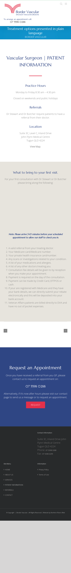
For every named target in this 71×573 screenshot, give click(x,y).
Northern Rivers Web (58, 513)
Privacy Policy (44, 469)
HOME (7, 469)
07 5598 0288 (17, 22)
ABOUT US (9, 475)
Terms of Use (44, 475)
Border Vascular (22, 513)
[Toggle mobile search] (61, 4)
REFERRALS (9, 490)
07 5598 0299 (47, 454)
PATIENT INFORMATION (14, 485)
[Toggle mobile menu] (66, 4)
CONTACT (8, 495)
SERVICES (8, 480)
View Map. (35, 146)
